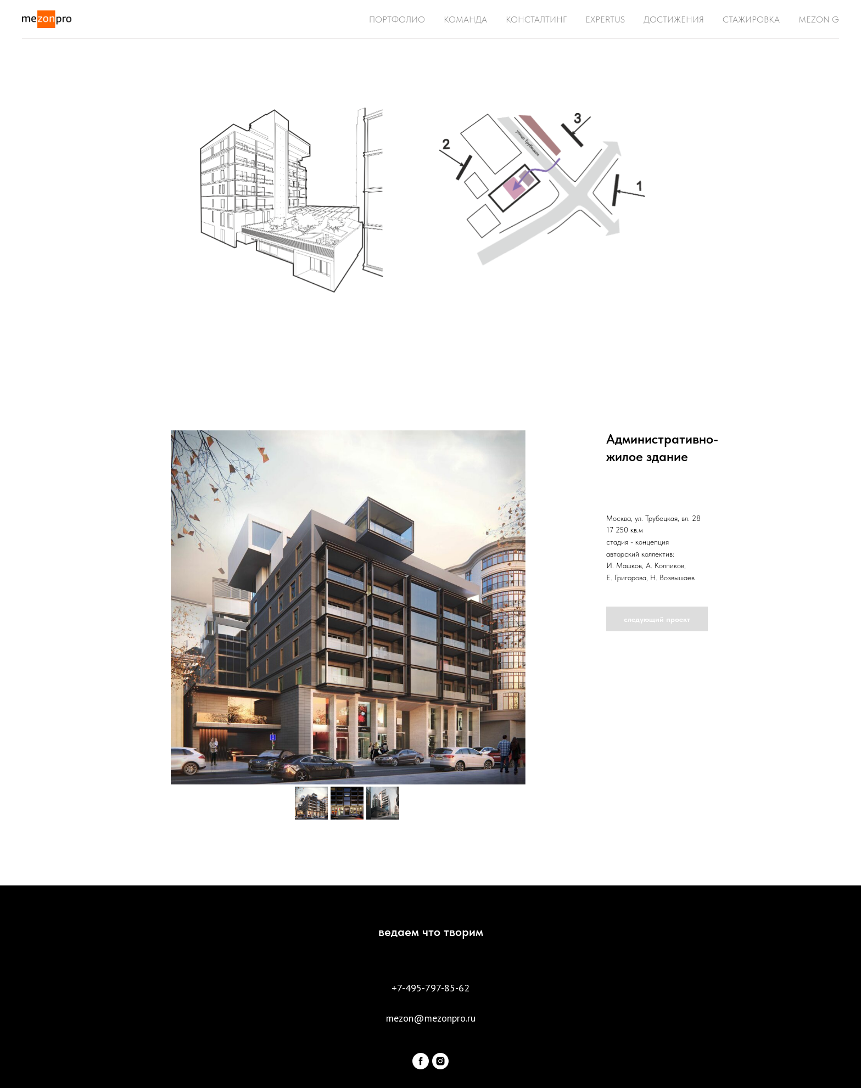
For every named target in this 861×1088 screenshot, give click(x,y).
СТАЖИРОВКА (751, 19)
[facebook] (420, 1061)
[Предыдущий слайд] (126, 607)
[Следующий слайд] (569, 607)
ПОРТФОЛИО (397, 19)
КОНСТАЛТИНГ (536, 19)
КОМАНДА (465, 19)
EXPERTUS (605, 19)
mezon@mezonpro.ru (431, 1018)
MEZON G (818, 19)
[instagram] (440, 1061)
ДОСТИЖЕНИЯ (674, 19)
